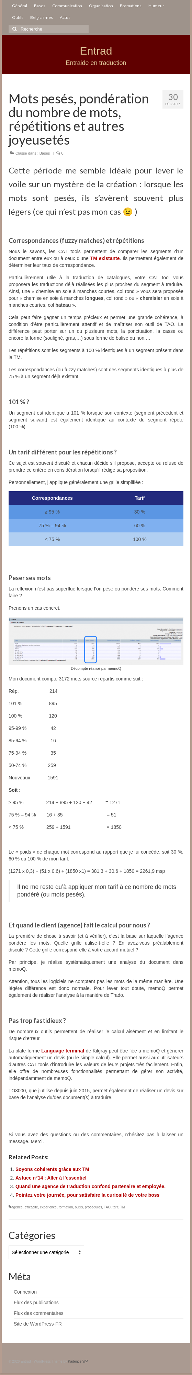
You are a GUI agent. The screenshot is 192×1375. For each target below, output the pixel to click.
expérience (48, 1207)
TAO (107, 1207)
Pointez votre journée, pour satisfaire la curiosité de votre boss (87, 1195)
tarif (115, 1207)
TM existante (105, 258)
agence (17, 1207)
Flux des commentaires (39, 1313)
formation (66, 1207)
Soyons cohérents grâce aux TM (52, 1169)
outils (79, 1207)
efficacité (31, 1207)
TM (122, 1207)
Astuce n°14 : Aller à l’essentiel (51, 1178)
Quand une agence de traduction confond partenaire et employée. (90, 1186)
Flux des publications (36, 1302)
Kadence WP (78, 1361)
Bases (44, 153)
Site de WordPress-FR (38, 1324)
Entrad (96, 51)
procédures (93, 1207)
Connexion (25, 1292)
